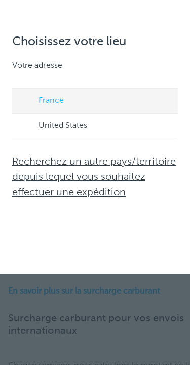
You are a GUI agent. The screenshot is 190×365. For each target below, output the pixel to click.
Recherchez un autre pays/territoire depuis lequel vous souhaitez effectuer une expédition (94, 177)
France (41, 101)
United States (53, 126)
